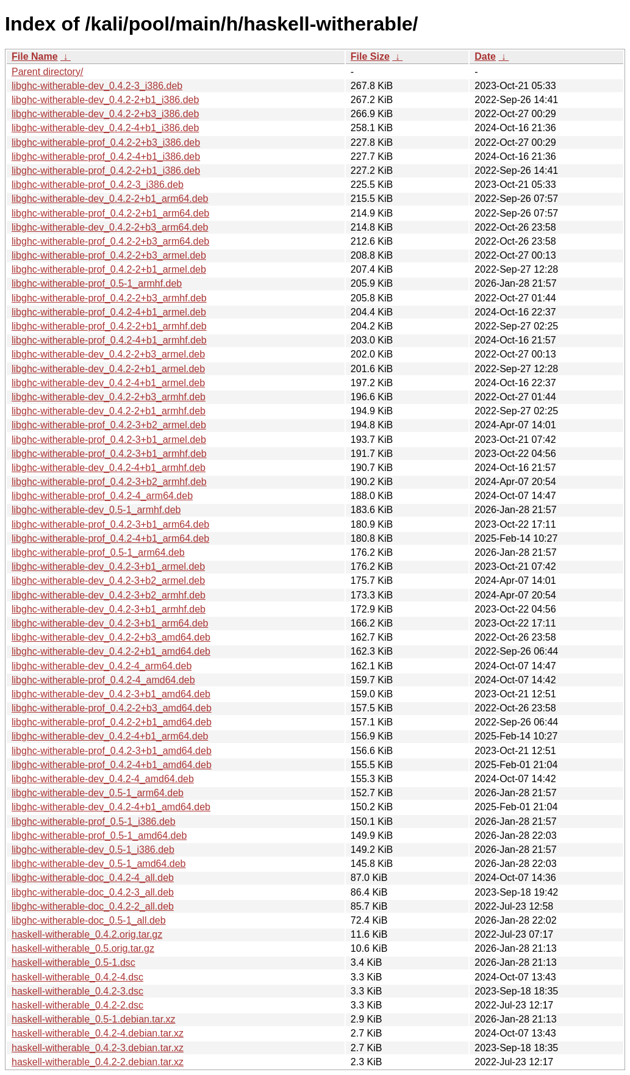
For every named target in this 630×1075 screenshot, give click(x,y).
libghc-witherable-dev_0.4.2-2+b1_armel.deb (108, 369)
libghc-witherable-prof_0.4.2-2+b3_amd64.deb (112, 708)
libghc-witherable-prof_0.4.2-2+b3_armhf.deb (109, 298)
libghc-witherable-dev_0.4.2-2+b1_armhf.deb (109, 411)
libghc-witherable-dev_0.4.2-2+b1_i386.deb (105, 100)
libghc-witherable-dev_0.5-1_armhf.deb (96, 510)
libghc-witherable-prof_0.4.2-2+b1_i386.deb (106, 170)
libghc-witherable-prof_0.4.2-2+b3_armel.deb (109, 255)
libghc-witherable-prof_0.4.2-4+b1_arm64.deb (110, 538)
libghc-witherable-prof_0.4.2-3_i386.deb (98, 184)
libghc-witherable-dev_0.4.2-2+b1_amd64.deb (111, 651)
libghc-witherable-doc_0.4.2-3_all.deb (93, 892)
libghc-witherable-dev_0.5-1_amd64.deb (99, 863)
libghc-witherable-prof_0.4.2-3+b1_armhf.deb (109, 453)
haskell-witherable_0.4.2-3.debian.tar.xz (98, 1048)
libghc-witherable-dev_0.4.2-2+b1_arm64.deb (110, 198)
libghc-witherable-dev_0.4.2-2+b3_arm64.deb (110, 227)
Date (485, 56)
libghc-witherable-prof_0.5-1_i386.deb (94, 821)
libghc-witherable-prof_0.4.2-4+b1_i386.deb (106, 156)
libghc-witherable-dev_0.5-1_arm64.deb (98, 793)
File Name (35, 56)
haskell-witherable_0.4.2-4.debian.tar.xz (98, 1033)
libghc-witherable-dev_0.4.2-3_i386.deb (97, 86)
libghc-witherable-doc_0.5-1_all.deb (89, 920)
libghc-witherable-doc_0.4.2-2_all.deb (93, 906)
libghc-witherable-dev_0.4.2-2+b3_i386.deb (105, 114)
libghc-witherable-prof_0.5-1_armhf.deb (97, 283)
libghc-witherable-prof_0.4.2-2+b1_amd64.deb (112, 722)
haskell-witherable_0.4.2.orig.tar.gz (87, 934)
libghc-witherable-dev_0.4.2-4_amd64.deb (103, 779)
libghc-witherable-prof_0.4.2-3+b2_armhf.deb (109, 481)
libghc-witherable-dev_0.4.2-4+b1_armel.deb (108, 383)
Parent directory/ (47, 72)
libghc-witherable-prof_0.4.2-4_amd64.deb (103, 680)
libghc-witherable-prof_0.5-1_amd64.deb (99, 835)
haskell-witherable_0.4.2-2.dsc (77, 1005)
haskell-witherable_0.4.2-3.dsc (77, 991)
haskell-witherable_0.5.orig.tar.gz (83, 948)
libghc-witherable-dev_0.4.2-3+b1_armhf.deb (109, 609)
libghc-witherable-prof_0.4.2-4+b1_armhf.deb (109, 340)
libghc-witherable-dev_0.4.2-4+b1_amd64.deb (111, 807)
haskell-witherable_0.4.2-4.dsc (77, 977)
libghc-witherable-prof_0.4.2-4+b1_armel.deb (109, 312)
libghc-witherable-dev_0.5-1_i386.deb (93, 849)
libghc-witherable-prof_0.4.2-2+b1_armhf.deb (109, 326)
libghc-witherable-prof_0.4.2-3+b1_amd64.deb (112, 751)
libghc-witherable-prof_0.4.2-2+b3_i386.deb (106, 142)
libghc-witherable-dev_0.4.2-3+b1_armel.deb (108, 566)
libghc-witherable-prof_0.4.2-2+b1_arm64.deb (110, 213)
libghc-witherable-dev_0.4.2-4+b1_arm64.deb (110, 736)
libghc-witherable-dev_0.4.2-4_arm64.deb (102, 666)
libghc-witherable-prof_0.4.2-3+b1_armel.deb (109, 439)
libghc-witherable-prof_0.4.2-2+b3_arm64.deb (110, 241)
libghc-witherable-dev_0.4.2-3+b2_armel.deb (108, 580)
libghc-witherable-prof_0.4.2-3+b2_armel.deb (109, 425)
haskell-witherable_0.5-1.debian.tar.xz (94, 1019)
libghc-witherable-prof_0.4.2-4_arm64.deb (102, 496)
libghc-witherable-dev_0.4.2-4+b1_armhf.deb (109, 467)
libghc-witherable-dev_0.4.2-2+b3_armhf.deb (109, 397)
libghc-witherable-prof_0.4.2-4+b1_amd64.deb (112, 765)
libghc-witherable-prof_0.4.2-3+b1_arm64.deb (110, 524)
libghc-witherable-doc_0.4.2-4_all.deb (93, 877)
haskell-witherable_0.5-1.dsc (73, 962)
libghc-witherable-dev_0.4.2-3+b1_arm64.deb (110, 623)
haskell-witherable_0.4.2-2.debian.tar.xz (98, 1062)
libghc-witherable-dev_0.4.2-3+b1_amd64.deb (111, 694)
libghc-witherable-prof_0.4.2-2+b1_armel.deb (109, 269)
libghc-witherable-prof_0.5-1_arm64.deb (98, 552)
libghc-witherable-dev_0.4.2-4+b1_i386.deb (105, 128)
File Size (370, 56)
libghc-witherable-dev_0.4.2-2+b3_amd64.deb (111, 637)
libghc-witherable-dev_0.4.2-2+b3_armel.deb (108, 354)
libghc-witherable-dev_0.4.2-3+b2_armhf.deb (109, 595)
